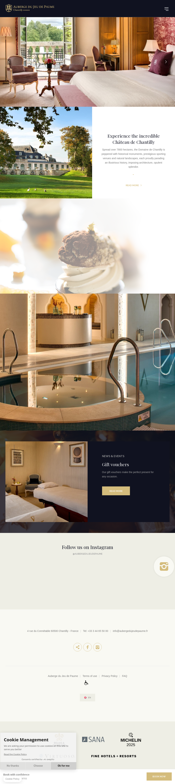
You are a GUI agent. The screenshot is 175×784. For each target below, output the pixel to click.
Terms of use (90, 676)
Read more (132, 185)
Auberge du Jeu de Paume (63, 676)
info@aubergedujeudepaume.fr (130, 631)
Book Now (159, 776)
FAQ (124, 676)
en (89, 698)
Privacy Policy (109, 676)
